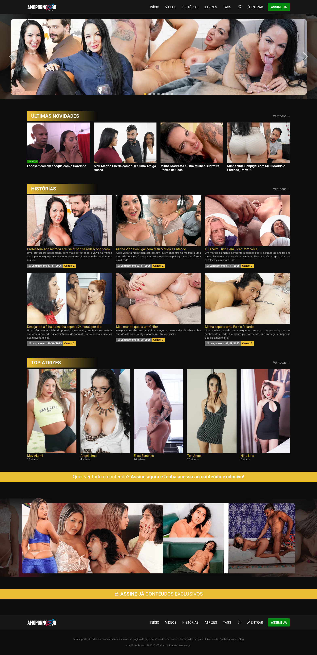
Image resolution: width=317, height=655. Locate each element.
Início (154, 7)
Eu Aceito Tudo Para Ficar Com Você (231, 249)
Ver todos (281, 116)
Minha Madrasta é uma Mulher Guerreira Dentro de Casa (190, 168)
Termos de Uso (188, 639)
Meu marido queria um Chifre (137, 327)
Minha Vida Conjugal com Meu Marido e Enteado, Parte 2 (256, 168)
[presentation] (12, 57)
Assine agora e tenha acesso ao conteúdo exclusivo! (187, 477)
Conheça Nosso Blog (232, 639)
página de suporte (143, 639)
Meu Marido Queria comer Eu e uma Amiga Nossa (125, 168)
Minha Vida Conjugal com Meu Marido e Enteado (151, 249)
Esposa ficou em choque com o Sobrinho (56, 166)
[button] (145, 94)
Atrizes (211, 7)
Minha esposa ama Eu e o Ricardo (229, 327)
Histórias (190, 7)
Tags (227, 7)
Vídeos (170, 7)
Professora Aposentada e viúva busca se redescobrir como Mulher (69, 249)
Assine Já (279, 7)
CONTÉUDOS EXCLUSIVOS (158, 594)
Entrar (255, 7)
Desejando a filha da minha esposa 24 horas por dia (64, 327)
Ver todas (281, 189)
